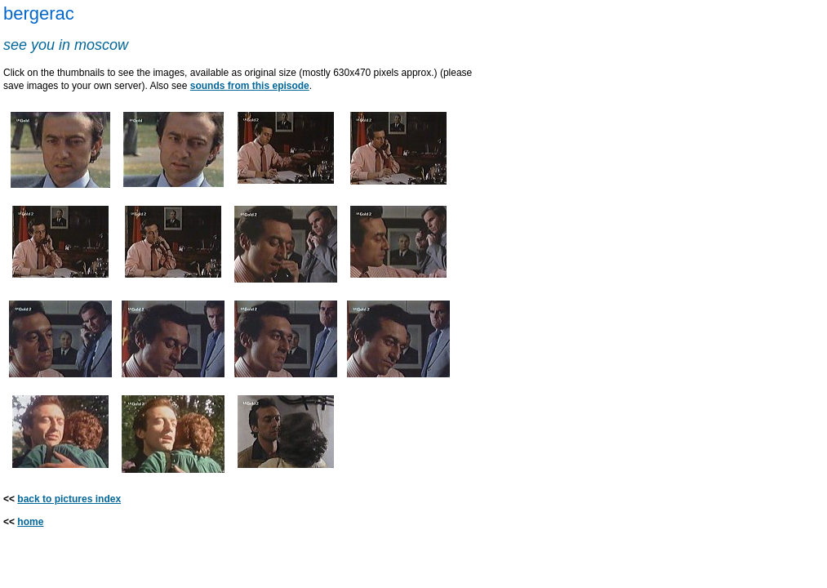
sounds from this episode (249, 85)
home (30, 522)
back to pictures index (69, 499)
